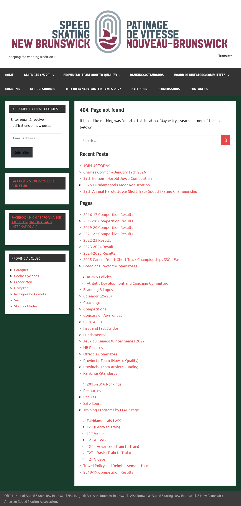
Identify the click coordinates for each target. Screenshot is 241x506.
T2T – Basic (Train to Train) (109, 452)
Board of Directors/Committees (202, 74)
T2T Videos (96, 459)
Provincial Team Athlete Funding (110, 366)
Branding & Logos (98, 289)
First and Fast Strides (101, 328)
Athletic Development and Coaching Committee (127, 283)
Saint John (22, 300)
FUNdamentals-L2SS (104, 420)
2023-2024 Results (99, 246)
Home (9, 74)
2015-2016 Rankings (104, 384)
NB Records (93, 347)
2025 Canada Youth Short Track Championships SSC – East (132, 259)
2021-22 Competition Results (108, 233)
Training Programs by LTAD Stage (111, 409)
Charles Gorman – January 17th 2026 (114, 172)
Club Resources (42, 89)
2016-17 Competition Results (108, 214)
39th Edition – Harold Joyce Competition (117, 178)
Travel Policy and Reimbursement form (116, 465)
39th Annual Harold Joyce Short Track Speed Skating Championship (140, 191)
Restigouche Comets (30, 294)
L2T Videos (96, 433)
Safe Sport (140, 89)
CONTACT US (199, 89)
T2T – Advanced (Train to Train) (113, 446)
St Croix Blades (25, 306)
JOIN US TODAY (96, 165)
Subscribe (21, 152)
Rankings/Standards (147, 74)
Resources (92, 390)
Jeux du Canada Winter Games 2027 (93, 89)
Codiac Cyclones (26, 275)
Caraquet (21, 269)
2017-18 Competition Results (108, 220)
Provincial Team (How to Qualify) (92, 74)
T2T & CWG (96, 439)
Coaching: (91, 302)
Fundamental (94, 334)
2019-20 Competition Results (108, 227)
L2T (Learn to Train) (103, 426)
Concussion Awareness (102, 315)
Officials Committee (100, 354)
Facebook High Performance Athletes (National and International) (36, 221)
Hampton (21, 288)
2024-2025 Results (99, 253)
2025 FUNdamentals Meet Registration (116, 184)
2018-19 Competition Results (108, 472)
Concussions (169, 89)
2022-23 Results (97, 240)
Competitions (94, 309)
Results (89, 396)
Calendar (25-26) (39, 74)
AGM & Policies (99, 276)
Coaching (12, 89)
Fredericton (23, 282)
